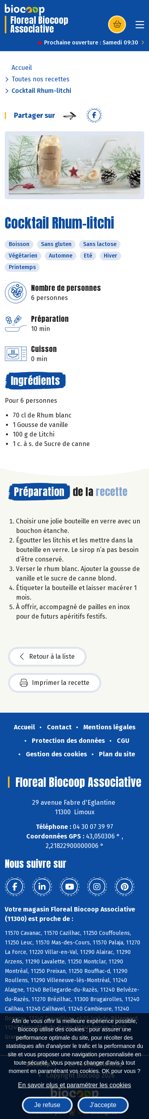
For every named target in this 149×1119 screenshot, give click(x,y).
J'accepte (103, 1105)
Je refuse (47, 1105)
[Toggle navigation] (139, 27)
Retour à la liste (47, 657)
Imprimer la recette (54, 683)
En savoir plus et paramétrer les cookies (74, 1085)
